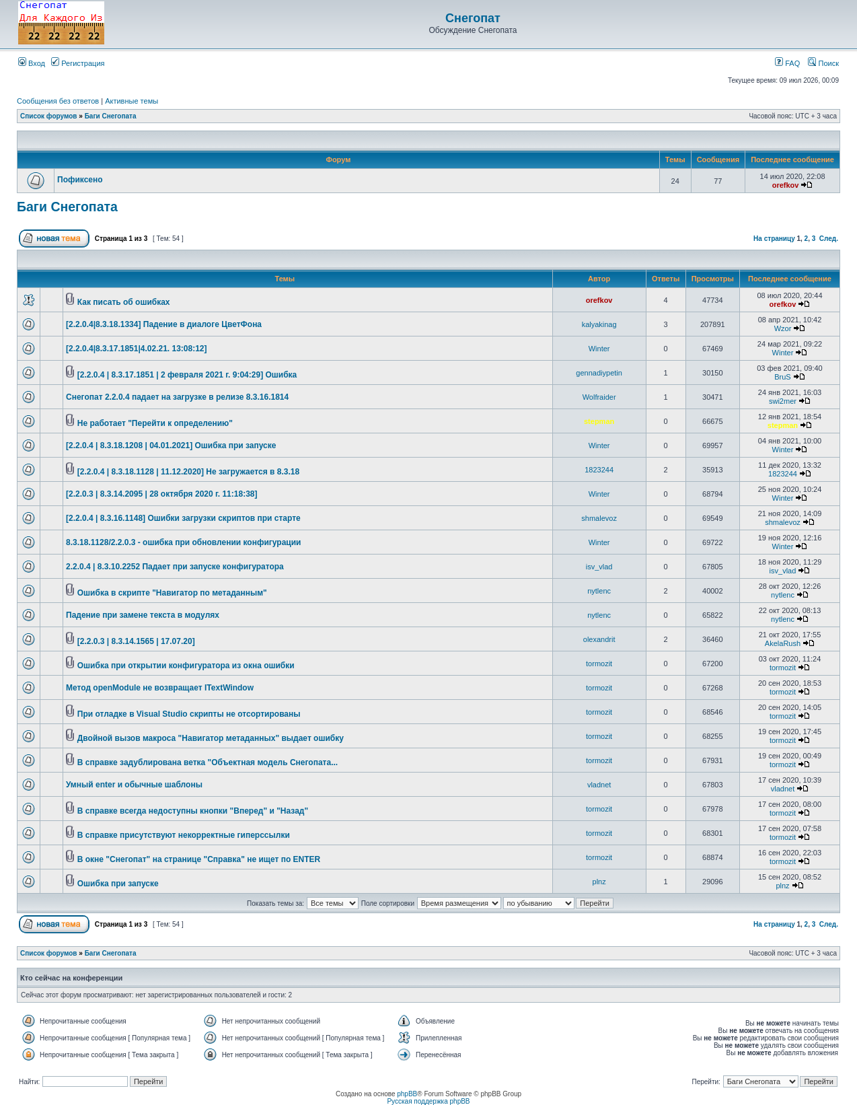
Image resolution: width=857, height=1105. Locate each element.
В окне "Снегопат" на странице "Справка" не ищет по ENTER (198, 859)
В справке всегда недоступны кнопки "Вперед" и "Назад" (192, 811)
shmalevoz (599, 518)
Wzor (783, 328)
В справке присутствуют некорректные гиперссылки (183, 835)
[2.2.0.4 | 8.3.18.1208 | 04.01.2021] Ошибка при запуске (171, 445)
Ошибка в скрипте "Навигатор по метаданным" (172, 593)
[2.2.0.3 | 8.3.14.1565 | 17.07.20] (136, 641)
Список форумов (48, 116)
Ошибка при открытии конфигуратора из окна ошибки (186, 665)
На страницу (774, 238)
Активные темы (131, 101)
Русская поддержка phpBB (428, 1101)
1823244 (599, 470)
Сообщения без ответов (58, 101)
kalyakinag (599, 324)
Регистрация (77, 63)
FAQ (787, 63)
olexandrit (599, 639)
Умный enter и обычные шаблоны (134, 784)
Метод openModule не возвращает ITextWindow (160, 687)
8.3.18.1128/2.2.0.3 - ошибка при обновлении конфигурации (183, 542)
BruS (782, 377)
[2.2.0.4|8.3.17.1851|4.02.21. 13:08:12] (136, 348)
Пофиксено (80, 179)
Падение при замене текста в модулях (142, 615)
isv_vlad (599, 567)
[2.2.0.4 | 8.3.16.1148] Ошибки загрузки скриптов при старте (183, 518)
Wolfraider (599, 397)
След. (828, 238)
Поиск (823, 63)
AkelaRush (782, 643)
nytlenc (599, 591)
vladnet (599, 785)
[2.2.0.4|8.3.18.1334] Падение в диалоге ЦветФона (164, 324)
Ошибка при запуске (118, 883)
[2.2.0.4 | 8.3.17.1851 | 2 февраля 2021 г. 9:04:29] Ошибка (187, 375)
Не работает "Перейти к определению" (155, 423)
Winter (599, 349)
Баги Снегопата (111, 116)
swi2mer (782, 401)
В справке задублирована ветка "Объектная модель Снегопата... (207, 762)
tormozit (599, 664)
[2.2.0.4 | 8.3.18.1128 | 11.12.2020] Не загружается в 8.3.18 (188, 471)
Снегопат (472, 18)
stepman (599, 421)
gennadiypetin (599, 373)
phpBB (407, 1094)
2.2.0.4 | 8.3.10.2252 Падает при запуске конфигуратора (175, 566)
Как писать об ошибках (123, 302)
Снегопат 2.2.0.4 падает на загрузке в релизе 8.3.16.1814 (177, 397)
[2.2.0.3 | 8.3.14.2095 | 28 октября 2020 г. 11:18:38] (161, 494)
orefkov (785, 185)
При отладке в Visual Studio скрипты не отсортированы (189, 714)
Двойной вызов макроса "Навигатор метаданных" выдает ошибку (210, 738)
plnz (599, 882)
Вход (31, 63)
